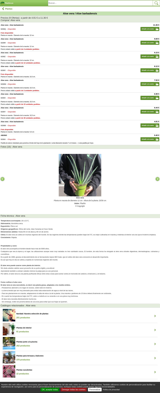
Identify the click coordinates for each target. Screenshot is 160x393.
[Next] (157, 179)
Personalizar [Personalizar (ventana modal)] (94, 390)
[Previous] (2, 179)
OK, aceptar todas (50, 390)
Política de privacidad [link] (111, 390)
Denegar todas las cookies (74, 390)
